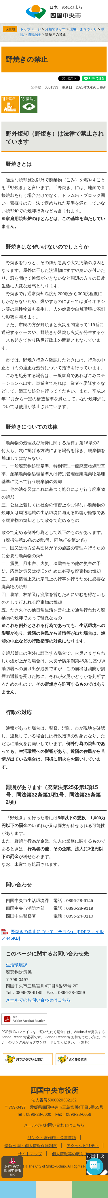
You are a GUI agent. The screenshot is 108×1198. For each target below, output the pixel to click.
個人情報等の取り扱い (72, 1153)
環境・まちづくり (83, 29)
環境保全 (34, 34)
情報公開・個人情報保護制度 (31, 1145)
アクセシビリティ (83, 1145)
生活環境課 (16, 964)
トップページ (30, 29)
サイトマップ (30, 1153)
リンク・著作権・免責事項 (52, 1137)
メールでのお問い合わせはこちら (38, 999)
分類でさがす (55, 29)
